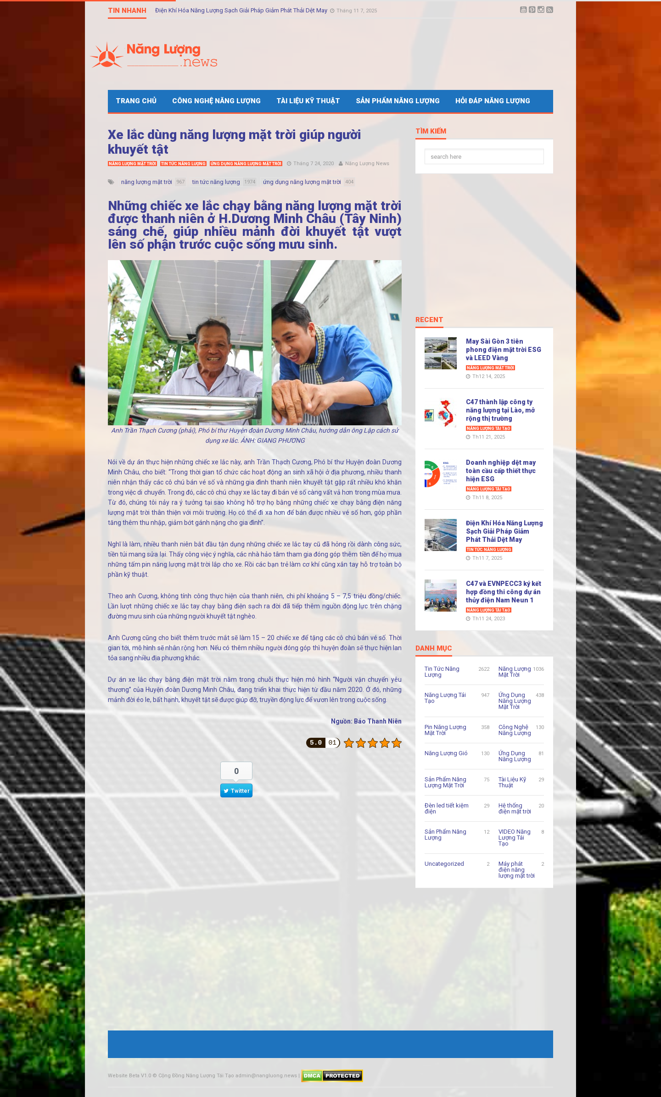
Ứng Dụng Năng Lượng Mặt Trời (246, 163)
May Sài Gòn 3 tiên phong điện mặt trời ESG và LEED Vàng (503, 350)
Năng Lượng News (367, 164)
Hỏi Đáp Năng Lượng (492, 101)
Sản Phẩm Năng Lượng (398, 101)
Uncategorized (444, 864)
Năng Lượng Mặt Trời (132, 163)
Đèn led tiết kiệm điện (447, 808)
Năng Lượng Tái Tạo (488, 428)
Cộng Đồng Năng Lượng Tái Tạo (196, 1076)
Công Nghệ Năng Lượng (216, 101)
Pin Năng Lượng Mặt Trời (445, 730)
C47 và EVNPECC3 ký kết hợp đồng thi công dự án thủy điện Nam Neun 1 (503, 592)
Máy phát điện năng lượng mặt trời (517, 870)
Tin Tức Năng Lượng (183, 163)
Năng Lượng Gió (446, 753)
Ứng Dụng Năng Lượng (515, 756)
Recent (429, 320)
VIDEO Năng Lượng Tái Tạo (515, 837)
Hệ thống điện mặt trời (515, 808)
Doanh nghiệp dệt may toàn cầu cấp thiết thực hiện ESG (501, 471)
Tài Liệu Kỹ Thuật (308, 101)
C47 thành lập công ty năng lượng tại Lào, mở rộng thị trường (500, 410)
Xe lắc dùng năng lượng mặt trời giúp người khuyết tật (234, 142)
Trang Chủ (136, 101)
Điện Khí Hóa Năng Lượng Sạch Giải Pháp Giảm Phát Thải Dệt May (242, 10)
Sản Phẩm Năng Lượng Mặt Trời (445, 782)
